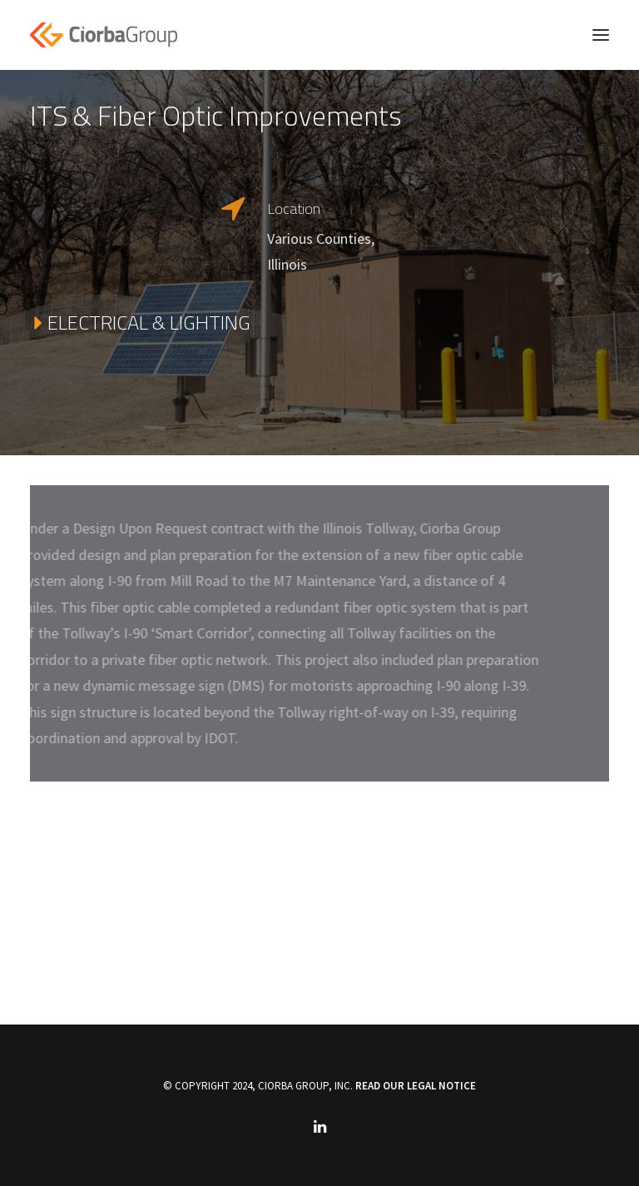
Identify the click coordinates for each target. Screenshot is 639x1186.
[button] (600, 35)
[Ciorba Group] (103, 34)
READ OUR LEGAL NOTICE (415, 1086)
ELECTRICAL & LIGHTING (140, 322)
